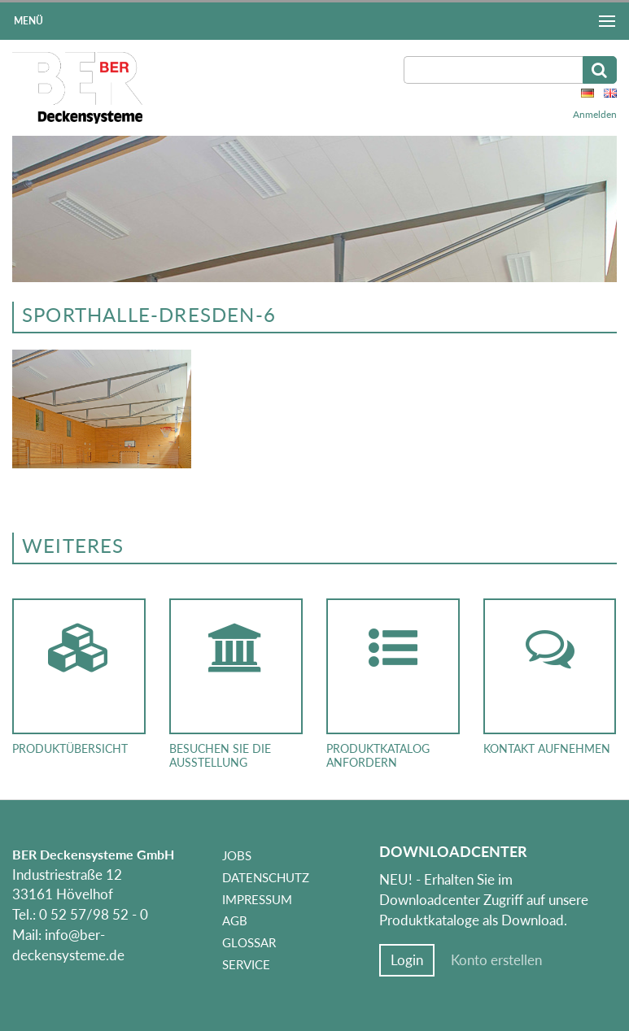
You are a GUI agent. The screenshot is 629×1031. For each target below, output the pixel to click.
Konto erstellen (496, 960)
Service (246, 964)
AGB (234, 920)
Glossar (249, 942)
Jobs (236, 855)
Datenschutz (265, 877)
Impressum (257, 899)
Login (407, 960)
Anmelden (595, 114)
